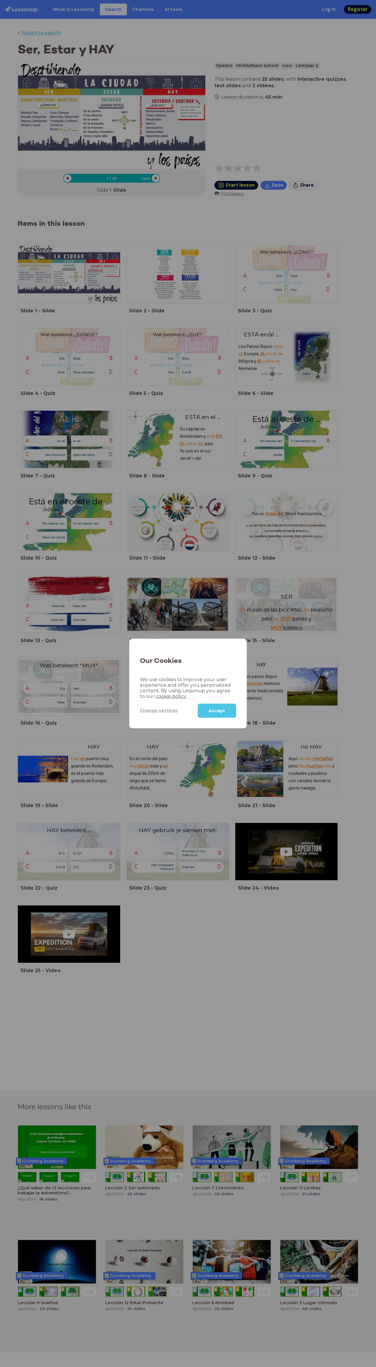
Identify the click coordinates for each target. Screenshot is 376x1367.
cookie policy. (171, 696)
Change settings (159, 710)
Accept (217, 710)
